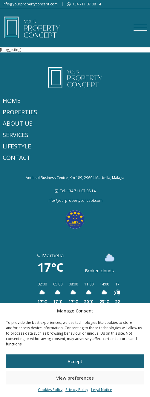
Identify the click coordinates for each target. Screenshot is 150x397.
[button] (140, 27)
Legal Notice (101, 389)
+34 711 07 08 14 (86, 4)
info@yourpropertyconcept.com (30, 4)
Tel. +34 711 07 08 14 (78, 191)
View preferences (75, 378)
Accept (75, 361)
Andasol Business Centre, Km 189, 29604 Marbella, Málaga (75, 177)
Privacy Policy (76, 389)
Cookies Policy (50, 389)
